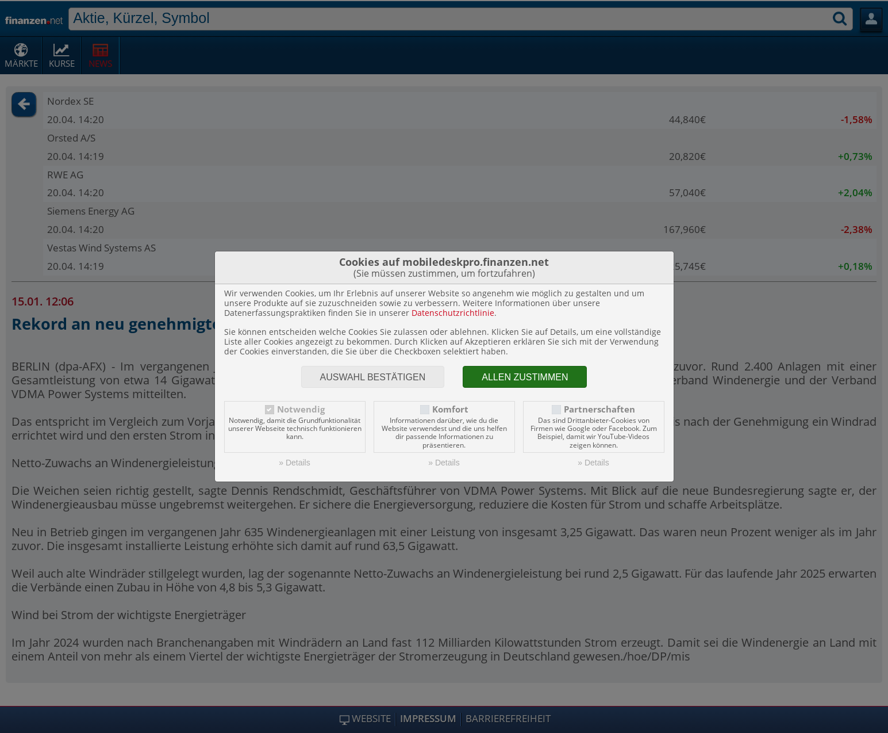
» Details (294, 462)
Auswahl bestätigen (373, 377)
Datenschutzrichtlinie (453, 312)
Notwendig (301, 409)
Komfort (450, 409)
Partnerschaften (599, 409)
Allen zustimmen (525, 377)
